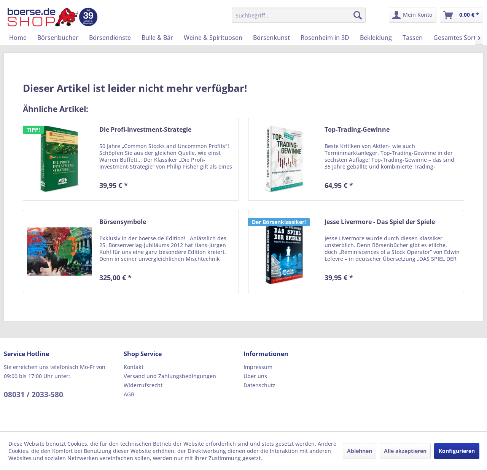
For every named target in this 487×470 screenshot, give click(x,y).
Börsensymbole (122, 222)
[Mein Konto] (412, 15)
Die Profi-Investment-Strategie (145, 130)
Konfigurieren (457, 450)
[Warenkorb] (461, 15)
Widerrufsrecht (143, 385)
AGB (129, 394)
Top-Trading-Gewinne (357, 130)
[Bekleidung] (376, 37)
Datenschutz (259, 385)
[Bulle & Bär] (157, 37)
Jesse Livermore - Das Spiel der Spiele (380, 222)
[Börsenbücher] (58, 37)
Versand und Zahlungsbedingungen (170, 376)
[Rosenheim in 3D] (325, 37)
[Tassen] (412, 37)
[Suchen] (358, 15)
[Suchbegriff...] (299, 15)
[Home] (18, 37)
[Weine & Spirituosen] (213, 37)
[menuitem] (299, 15)
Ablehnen (359, 450)
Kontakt (133, 367)
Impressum (258, 367)
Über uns (255, 376)
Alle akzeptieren (405, 450)
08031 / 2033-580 (33, 394)
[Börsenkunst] (271, 37)
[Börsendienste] (110, 37)
